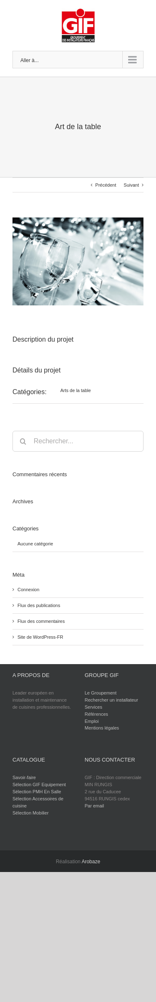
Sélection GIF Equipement (39, 784)
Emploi (92, 721)
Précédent (105, 184)
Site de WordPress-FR (40, 637)
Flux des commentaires (41, 621)
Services (93, 707)
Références (96, 714)
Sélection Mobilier (30, 812)
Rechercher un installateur (111, 699)
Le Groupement (100, 692)
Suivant (131, 184)
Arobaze (91, 862)
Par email (94, 805)
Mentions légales (102, 727)
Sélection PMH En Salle (36, 791)
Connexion (28, 589)
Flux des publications (38, 605)
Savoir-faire (24, 777)
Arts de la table (75, 390)
